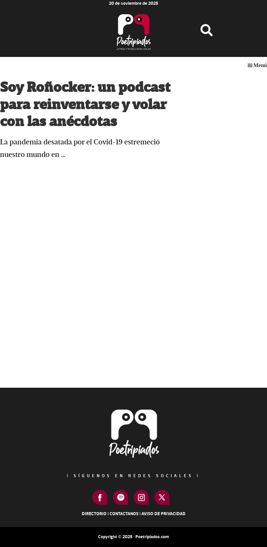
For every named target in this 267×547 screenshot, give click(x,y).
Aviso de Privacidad (163, 513)
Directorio (94, 513)
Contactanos (124, 513)
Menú (260, 65)
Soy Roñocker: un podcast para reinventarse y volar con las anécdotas (85, 105)
